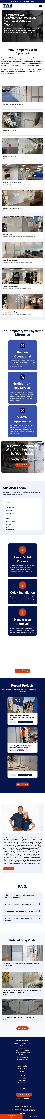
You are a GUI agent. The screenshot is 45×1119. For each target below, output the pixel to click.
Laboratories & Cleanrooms (22, 1050)
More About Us (8, 868)
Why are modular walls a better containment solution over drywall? (22, 896)
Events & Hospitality (22, 1048)
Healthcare (22, 1045)
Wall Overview (22, 1071)
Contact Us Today (22, 465)
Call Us (33, 1116)
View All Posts (22, 1028)
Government (23, 1061)
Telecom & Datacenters (22, 1059)
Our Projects (23, 1078)
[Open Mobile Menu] (40, 6)
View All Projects (22, 784)
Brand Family (22, 1080)
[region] (22, 514)
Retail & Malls (22, 1055)
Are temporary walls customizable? (22, 904)
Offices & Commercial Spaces (22, 1052)
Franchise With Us (22, 1083)
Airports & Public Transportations (22, 1043)
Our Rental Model (22, 1069)
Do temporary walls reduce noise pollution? (22, 911)
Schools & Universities (22, 1057)
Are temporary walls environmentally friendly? (22, 919)
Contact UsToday (11, 1116)
